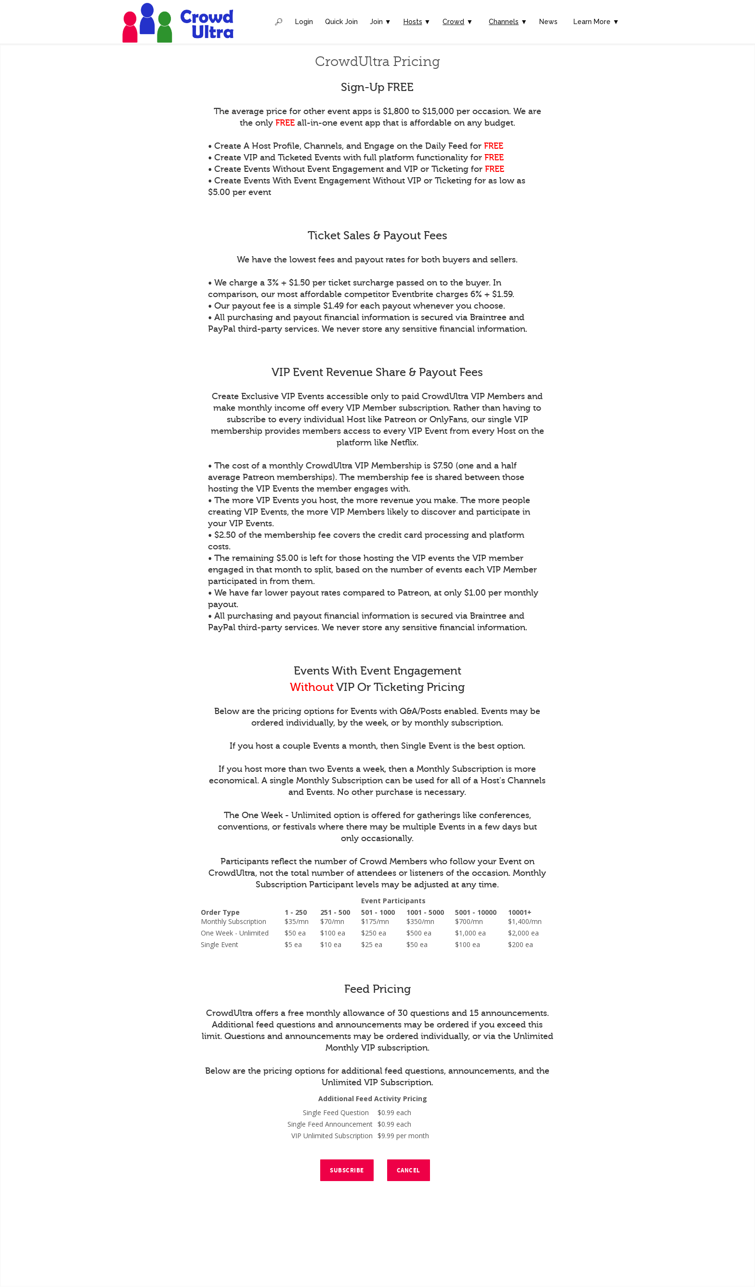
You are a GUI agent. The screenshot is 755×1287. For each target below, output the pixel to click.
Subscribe (347, 1170)
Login (304, 22)
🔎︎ (278, 22)
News (548, 22)
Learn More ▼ (596, 22)
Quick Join (341, 22)
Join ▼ (380, 22)
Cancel (408, 1170)
